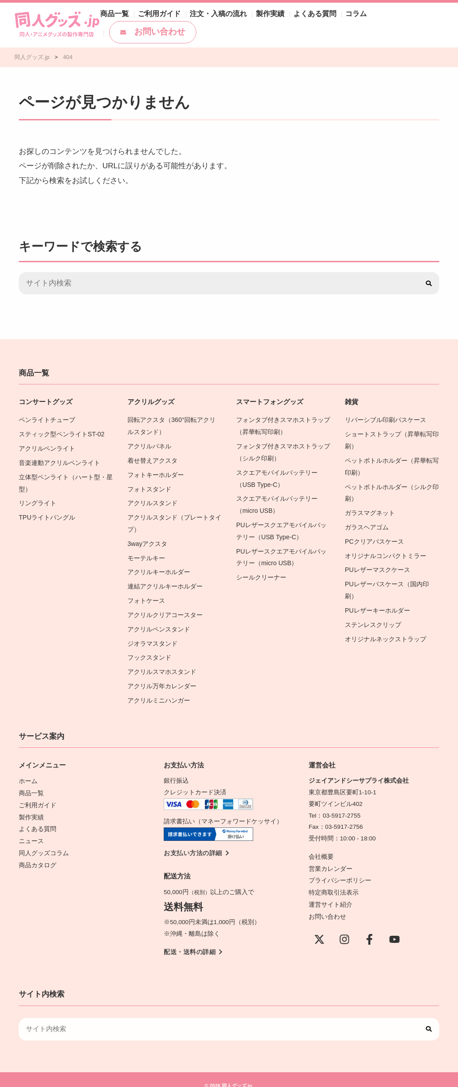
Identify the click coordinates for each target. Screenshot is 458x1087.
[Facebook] (369, 927)
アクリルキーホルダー (158, 566)
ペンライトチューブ (47, 419)
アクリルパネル (149, 445)
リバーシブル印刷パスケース (385, 419)
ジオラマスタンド (152, 636)
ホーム (28, 771)
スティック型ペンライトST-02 (61, 433)
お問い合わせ (407, 25)
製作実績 (272, 25)
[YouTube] (394, 927)
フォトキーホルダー (155, 472)
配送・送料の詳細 (190, 941)
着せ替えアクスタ (152, 459)
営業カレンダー (330, 858)
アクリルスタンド (152, 500)
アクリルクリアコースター (165, 608)
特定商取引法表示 (334, 881)
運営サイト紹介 (330, 893)
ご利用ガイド (173, 25)
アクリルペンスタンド (158, 622)
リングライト (37, 500)
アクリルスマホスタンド (161, 663)
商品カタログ (37, 852)
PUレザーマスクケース (377, 564)
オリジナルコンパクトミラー (385, 551)
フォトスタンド (149, 486)
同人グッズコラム (44, 840)
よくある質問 (313, 25)
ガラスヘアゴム (367, 523)
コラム (350, 25)
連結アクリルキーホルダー (165, 580)
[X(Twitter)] (319, 927)
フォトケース (146, 594)
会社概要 (321, 847)
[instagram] (344, 927)
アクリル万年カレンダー (161, 677)
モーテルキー (146, 553)
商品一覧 (133, 25)
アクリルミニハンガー (158, 691)
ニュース (31, 829)
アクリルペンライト (47, 447)
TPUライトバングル (47, 514)
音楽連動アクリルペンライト (59, 461)
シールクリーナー (261, 571)
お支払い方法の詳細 (193, 843)
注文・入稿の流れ (226, 25)
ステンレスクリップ (373, 617)
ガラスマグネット (370, 509)
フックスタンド (149, 649)
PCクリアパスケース (374, 537)
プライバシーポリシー (340, 869)
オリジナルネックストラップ (385, 631)
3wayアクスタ (147, 539)
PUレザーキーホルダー (377, 604)
